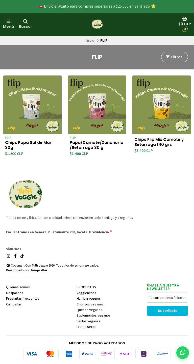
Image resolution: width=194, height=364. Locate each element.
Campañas (14, 304)
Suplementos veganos (94, 315)
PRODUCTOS (86, 287)
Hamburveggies (89, 298)
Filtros (174, 57)
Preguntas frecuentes (22, 298)
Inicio (90, 40)
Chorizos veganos (90, 304)
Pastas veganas (88, 321)
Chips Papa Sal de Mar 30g (28, 145)
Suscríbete (167, 310)
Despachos (14, 293)
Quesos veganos (89, 309)
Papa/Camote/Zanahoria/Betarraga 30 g (96, 145)
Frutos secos (86, 326)
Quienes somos (18, 287)
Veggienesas (86, 293)
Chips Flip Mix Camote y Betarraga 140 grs (159, 142)
